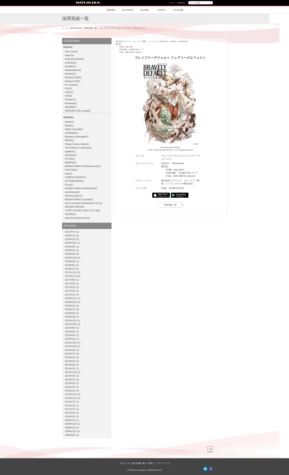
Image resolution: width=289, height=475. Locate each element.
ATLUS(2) (70, 159)
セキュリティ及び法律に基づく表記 (136, 463)
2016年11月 (71, 298)
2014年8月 (70, 350)
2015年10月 (71, 324)
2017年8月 (70, 280)
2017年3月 (70, 287)
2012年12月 (71, 394)
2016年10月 (71, 302)
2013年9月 (70, 376)
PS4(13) (69, 92)
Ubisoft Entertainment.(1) (77, 218)
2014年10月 (71, 346)
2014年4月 (70, 361)
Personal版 (178, 10)
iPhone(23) (70, 74)
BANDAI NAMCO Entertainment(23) (83, 166)
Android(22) (71, 63)
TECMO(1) (70, 214)
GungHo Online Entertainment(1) (81, 188)
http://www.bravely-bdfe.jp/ (170, 147)
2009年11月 (71, 424)
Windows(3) (71, 103)
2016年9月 (70, 306)
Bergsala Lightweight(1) (76, 136)
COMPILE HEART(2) (75, 177)
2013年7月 (70, 379)
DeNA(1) (69, 125)
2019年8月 (70, 246)
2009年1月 (70, 427)
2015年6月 (70, 331)
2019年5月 (70, 250)
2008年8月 (70, 435)
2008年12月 (71, 431)
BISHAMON (127, 10)
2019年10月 (71, 243)
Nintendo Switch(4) (74, 59)
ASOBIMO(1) (71, 133)
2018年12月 (71, 258)
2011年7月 (70, 409)
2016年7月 (70, 309)
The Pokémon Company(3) (78, 148)
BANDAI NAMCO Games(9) (79, 199)
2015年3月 (70, 335)
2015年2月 (70, 339)
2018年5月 (70, 269)
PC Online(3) (71, 85)
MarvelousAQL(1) (73, 196)
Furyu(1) (69, 184)
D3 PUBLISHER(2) (74, 181)
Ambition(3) (70, 155)
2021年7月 (70, 232)
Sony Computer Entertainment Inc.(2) (83, 203)
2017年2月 (70, 291)
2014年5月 (70, 357)
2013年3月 (70, 387)
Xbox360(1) (70, 107)
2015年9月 (70, 328)
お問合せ (161, 10)
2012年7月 (70, 402)
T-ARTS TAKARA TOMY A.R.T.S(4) (82, 210)
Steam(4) (69, 55)
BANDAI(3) (70, 162)
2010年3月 (70, 416)
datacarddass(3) (73, 70)
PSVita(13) (70, 99)
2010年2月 (70, 420)
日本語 (171, 3)
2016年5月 (70, 313)
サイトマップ (163, 463)
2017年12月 (71, 272)
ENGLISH (181, 3)
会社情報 (144, 10)
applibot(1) (70, 151)
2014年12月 (71, 342)
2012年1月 (70, 405)
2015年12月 (71, 320)
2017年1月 (70, 294)
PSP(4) (68, 96)
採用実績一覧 (170, 205)
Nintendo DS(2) (72, 81)
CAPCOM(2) (71, 170)
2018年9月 (70, 261)
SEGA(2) (69, 140)
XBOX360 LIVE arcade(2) (77, 111)
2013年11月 (71, 372)
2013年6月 (70, 383)
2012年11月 (71, 398)
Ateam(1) (69, 122)
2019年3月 (70, 254)
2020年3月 (70, 239)
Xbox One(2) (71, 51)
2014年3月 (70, 365)
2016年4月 (70, 317)
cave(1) (68, 173)
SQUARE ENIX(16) (74, 207)
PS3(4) (68, 88)
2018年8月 (70, 265)
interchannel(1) (72, 192)
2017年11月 (71, 276)
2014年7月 (70, 354)
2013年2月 (70, 390)
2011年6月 (70, 413)
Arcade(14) (70, 66)
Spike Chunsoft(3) (74, 129)
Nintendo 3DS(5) (73, 77)
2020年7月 (70, 235)
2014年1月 (70, 368)
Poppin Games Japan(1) (77, 144)
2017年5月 (70, 283)
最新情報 (111, 10)
